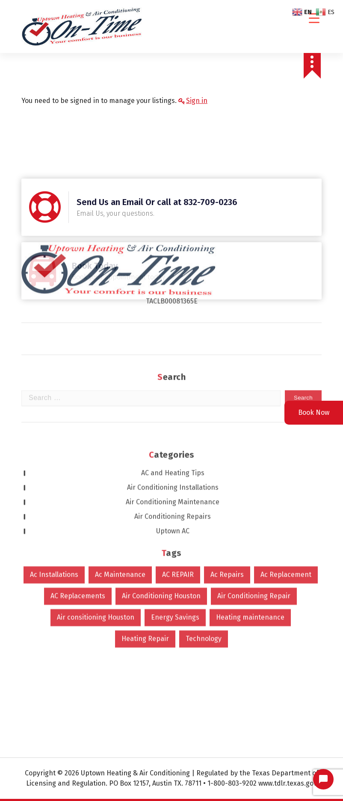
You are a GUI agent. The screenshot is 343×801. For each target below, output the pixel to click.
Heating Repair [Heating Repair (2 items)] (145, 497)
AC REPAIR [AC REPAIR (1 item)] (178, 432)
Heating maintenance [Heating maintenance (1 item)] (250, 475)
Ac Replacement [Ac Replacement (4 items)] (285, 432)
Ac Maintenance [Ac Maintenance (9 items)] (120, 432)
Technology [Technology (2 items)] (204, 497)
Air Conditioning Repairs (172, 374)
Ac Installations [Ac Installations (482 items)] (54, 432)
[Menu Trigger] (314, 18)
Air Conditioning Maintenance (172, 360)
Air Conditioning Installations (173, 345)
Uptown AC (172, 389)
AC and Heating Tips (172, 331)
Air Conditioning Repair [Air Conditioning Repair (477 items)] (253, 454)
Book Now (313, 412)
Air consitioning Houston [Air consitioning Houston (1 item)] (95, 475)
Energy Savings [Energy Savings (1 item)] (175, 475)
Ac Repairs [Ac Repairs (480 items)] (227, 432)
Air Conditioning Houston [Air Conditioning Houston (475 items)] (161, 454)
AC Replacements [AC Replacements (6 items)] (77, 454)
